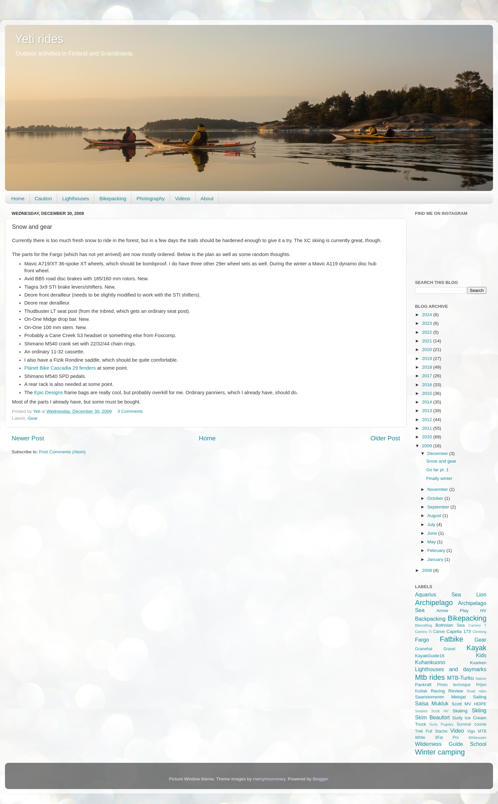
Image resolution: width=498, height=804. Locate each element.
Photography (150, 198)
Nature (481, 678)
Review (456, 690)
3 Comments (130, 411)
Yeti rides (39, 39)
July (432, 524)
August (435, 515)
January (436, 559)
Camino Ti (423, 632)
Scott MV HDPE (469, 703)
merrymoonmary (269, 778)
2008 (427, 570)
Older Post (385, 438)
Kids (481, 655)
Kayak (476, 648)
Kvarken (478, 662)
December (438, 453)
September (439, 506)
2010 (427, 436)
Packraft (423, 684)
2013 (427, 410)
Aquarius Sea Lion (450, 594)
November (438, 489)
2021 (427, 340)
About (207, 198)
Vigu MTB (476, 731)
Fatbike (451, 639)
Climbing (479, 632)
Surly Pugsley (442, 724)
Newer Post (28, 438)
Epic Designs (48, 392)
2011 (427, 428)
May (432, 541)
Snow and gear (441, 461)
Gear (33, 418)
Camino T (477, 625)
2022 (427, 332)
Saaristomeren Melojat (440, 696)
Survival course (472, 724)
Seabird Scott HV (432, 711)
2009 (427, 445)
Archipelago (434, 602)
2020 (427, 349)
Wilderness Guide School (450, 744)
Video (457, 731)
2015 (427, 393)
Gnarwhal (423, 649)
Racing (438, 690)
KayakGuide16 (430, 655)
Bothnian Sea (449, 625)
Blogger (320, 778)
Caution (43, 198)
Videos (182, 198)
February (437, 550)
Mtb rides (430, 677)
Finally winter (439, 478)
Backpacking (430, 619)
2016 (427, 384)
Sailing (479, 696)
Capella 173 (459, 631)
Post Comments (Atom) (62, 451)
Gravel (450, 649)
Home (18, 198)
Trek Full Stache (431, 731)
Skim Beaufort (432, 717)
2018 (427, 367)
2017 (427, 375)
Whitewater (477, 738)
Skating (460, 710)
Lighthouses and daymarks (450, 669)
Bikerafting (423, 625)
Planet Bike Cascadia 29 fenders (60, 368)
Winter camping (440, 752)
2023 (427, 323)
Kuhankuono (430, 662)
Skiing (479, 710)
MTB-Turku (460, 678)
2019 (427, 358)
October (436, 498)
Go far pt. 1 (437, 469)
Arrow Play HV (461, 610)
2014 (427, 402)
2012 (427, 419)
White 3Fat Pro (437, 737)
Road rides (476, 691)
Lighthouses (75, 198)
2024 (427, 314)
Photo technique (453, 684)
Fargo (422, 640)
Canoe (439, 631)
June (432, 533)
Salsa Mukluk (432, 703)
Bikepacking (112, 198)
